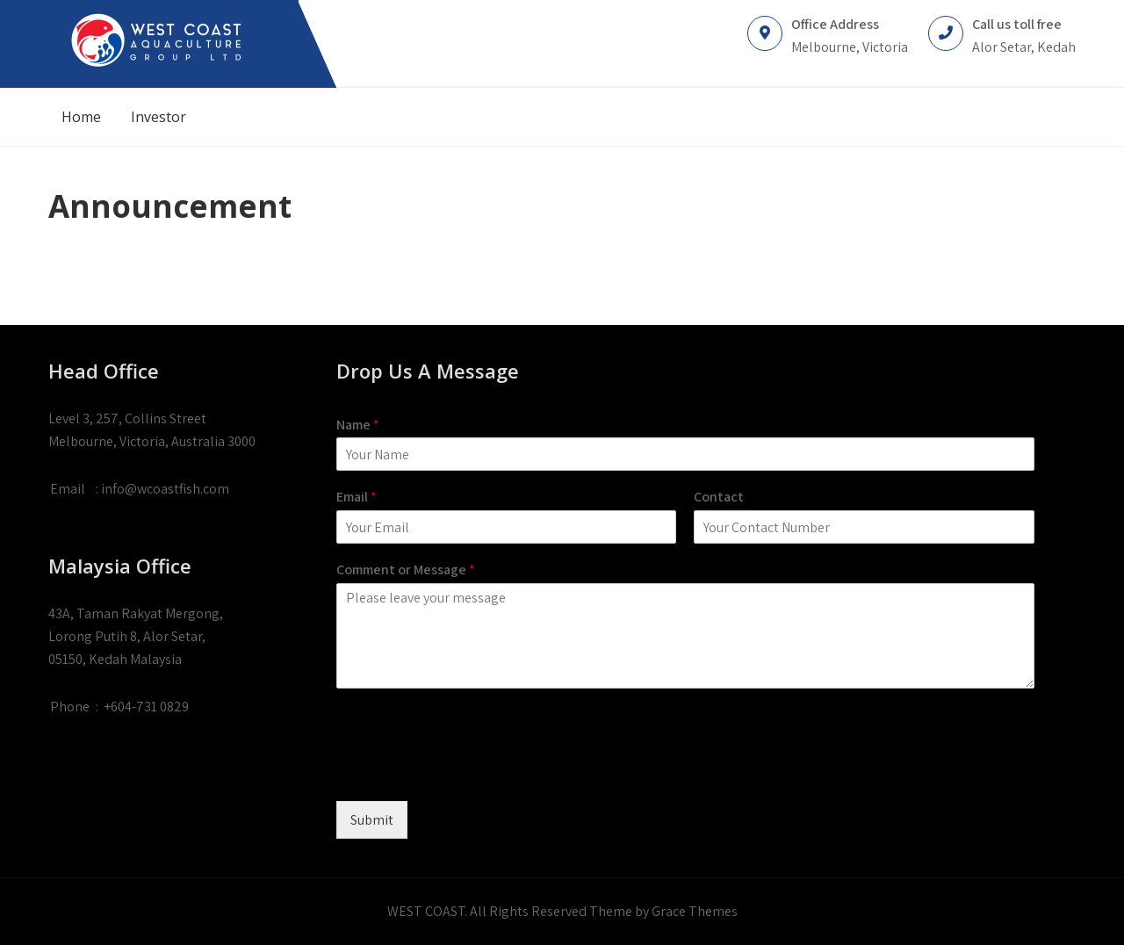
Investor (158, 116)
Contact (719, 497)
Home (81, 116)
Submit (371, 820)
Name (357, 425)
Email (356, 497)
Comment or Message (405, 570)
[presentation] (469, 772)
